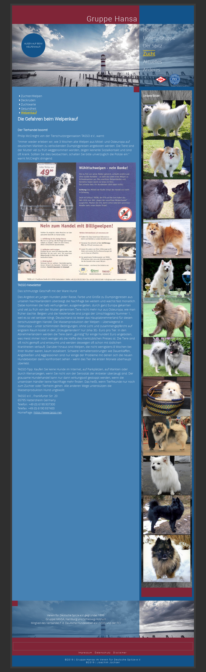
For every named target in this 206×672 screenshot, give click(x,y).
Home (149, 30)
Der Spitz (152, 46)
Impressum (85, 652)
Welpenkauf (29, 113)
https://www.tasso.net (48, 412)
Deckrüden (28, 100)
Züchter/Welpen (31, 96)
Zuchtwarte (28, 104)
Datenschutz (103, 652)
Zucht (149, 54)
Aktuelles (152, 62)
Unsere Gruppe (159, 38)
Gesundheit (28, 108)
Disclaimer (120, 652)
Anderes (151, 70)
